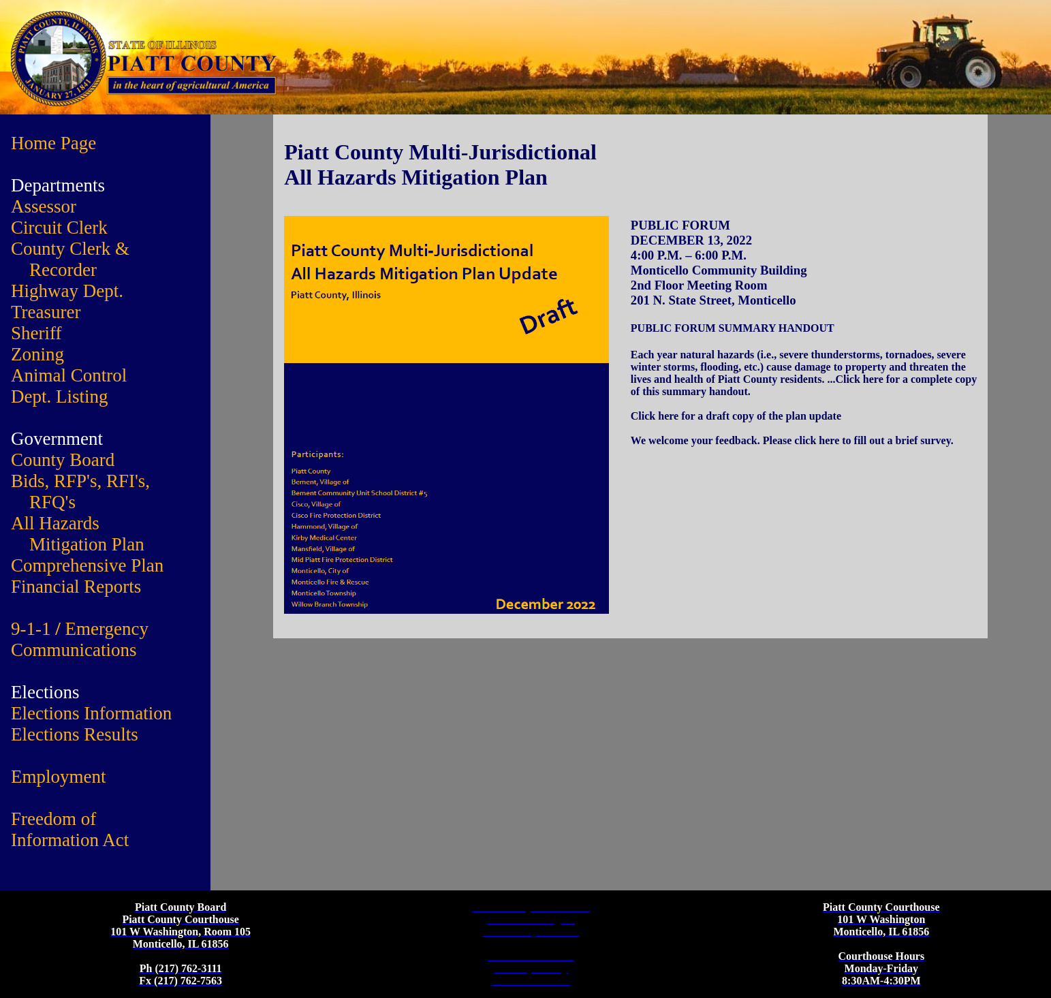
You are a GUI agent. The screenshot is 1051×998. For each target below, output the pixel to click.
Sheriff (36, 333)
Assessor (43, 206)
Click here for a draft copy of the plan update (736, 416)
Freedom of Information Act (70, 829)
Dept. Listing (59, 396)
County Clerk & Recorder (70, 259)
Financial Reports (76, 586)
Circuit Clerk (59, 227)
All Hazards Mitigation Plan (77, 534)
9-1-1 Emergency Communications (79, 639)
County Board (62, 460)
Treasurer (45, 312)
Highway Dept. (67, 291)
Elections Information (91, 713)
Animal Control (69, 375)
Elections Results (74, 734)
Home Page (53, 143)
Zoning (37, 354)
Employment (58, 776)
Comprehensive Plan (87, 565)
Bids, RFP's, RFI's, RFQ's (80, 491)
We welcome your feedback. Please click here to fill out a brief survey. (792, 440)
